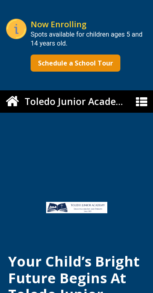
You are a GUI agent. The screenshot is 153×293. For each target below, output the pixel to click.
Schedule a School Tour (75, 63)
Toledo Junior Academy (77, 101)
